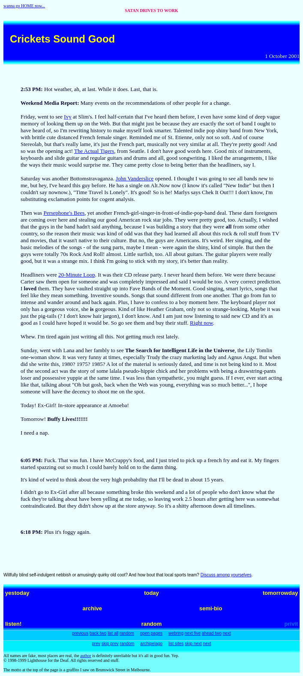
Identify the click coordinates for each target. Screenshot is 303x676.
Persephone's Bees (63, 213)
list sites (176, 643)
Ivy (67, 116)
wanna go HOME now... (24, 5)
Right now (201, 323)
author (85, 655)
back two (98, 633)
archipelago (151, 643)
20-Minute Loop (76, 274)
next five (193, 633)
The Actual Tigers (94, 151)
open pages (151, 633)
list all (113, 633)
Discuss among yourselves (226, 574)
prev (96, 643)
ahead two (212, 633)
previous (80, 633)
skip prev (110, 643)
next (227, 633)
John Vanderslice (134, 178)
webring (175, 633)
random (127, 633)
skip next (193, 643)
